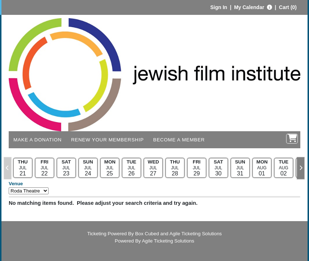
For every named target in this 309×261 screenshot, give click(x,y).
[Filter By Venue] (29, 190)
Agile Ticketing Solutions (196, 233)
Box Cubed (147, 233)
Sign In (218, 7)
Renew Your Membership (107, 139)
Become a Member (179, 139)
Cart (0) (288, 7)
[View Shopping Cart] (292, 138)
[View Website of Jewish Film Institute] (154, 74)
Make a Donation (37, 139)
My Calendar (250, 7)
